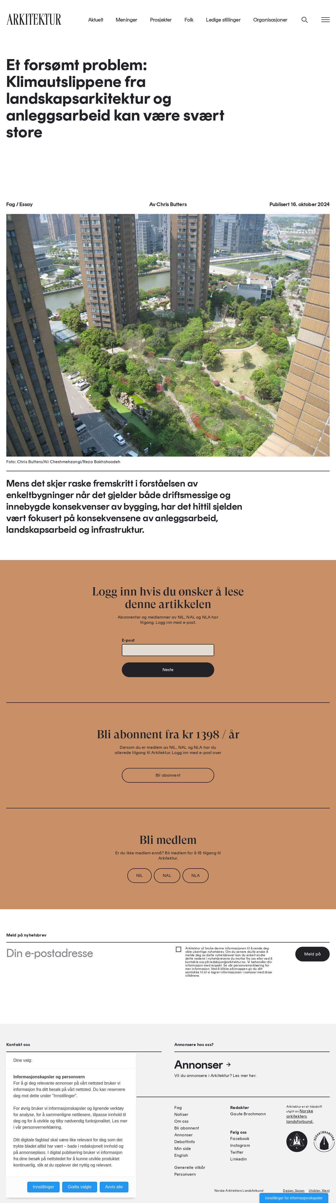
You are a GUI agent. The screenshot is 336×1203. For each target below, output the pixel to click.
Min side (182, 1148)
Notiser (181, 1114)
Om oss (181, 1121)
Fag (10, 206)
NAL (167, 877)
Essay (26, 206)
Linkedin (238, 1159)
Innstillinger (43, 1187)
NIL (139, 877)
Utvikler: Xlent (319, 1190)
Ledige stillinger (223, 21)
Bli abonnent (168, 776)
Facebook (239, 1138)
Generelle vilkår (190, 1167)
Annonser (203, 1064)
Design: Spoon (293, 1190)
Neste (168, 671)
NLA (195, 877)
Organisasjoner (270, 21)
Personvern (185, 1174)
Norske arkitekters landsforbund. (299, 1116)
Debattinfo (184, 1141)
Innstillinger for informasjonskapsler (294, 1198)
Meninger (127, 21)
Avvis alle (114, 1187)
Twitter (236, 1152)
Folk (189, 21)
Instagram (240, 1145)
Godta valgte (80, 1187)
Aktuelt (95, 21)
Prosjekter (161, 21)
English (181, 1155)
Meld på (312, 953)
